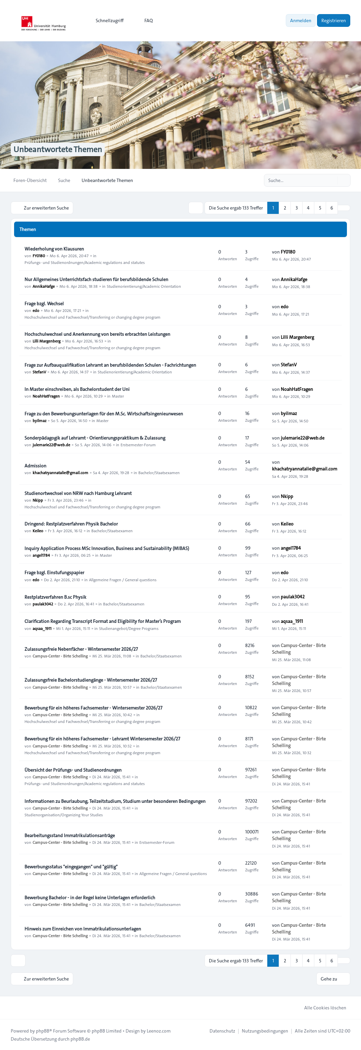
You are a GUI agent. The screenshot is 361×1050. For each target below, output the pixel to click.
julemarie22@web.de (51, 444)
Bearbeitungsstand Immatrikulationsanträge (70, 835)
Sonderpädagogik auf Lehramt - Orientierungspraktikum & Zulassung (95, 438)
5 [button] (320, 207)
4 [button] (308, 207)
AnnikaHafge (44, 286)
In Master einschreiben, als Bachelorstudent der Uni (77, 389)
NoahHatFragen (46, 396)
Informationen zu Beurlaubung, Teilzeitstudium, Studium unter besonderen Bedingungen (115, 801)
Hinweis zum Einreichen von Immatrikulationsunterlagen (83, 928)
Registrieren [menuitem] (333, 20)
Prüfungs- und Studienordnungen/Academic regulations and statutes (85, 262)
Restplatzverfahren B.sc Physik (55, 597)
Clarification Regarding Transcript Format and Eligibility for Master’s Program (103, 621)
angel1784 (41, 555)
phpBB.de (80, 1038)
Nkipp (38, 500)
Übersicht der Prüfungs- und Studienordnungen (73, 770)
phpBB (42, 1030)
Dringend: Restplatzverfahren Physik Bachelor (71, 523)
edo (36, 310)
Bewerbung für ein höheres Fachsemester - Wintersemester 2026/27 (93, 707)
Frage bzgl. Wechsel (44, 303)
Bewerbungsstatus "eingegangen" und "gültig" (71, 866)
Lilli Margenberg (46, 341)
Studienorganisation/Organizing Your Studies (64, 814)
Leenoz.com (159, 1030)
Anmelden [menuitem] (300, 20)
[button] (343, 208)
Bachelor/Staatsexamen (159, 472)
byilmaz (39, 420)
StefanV (39, 371)
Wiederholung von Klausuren (54, 248)
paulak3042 (43, 603)
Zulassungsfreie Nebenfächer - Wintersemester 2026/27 (81, 649)
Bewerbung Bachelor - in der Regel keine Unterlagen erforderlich (90, 897)
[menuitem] (106, 20)
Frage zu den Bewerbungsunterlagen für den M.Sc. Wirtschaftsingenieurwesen (104, 413)
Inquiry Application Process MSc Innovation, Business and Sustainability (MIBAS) (107, 548)
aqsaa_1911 (42, 628)
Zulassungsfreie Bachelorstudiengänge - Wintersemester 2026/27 (91, 680)
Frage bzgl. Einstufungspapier (54, 572)
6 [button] (331, 207)
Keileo (38, 530)
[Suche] (331, 180)
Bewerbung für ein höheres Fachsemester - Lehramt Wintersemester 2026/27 (102, 738)
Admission (35, 465)
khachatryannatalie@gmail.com (60, 472)
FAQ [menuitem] (144, 20)
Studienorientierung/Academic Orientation (144, 286)
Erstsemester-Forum (138, 444)
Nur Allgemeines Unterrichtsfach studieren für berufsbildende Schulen (96, 279)
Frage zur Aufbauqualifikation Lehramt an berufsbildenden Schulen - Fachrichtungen (110, 365)
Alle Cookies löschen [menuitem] (321, 1007)
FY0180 (39, 255)
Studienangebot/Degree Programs (129, 628)
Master (118, 396)
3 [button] (297, 207)
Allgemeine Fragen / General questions (122, 579)
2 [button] (285, 207)
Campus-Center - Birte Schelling (60, 655)
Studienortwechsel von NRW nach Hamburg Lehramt (78, 493)
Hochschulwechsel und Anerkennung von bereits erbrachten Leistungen (97, 334)
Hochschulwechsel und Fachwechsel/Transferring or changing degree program (93, 317)
